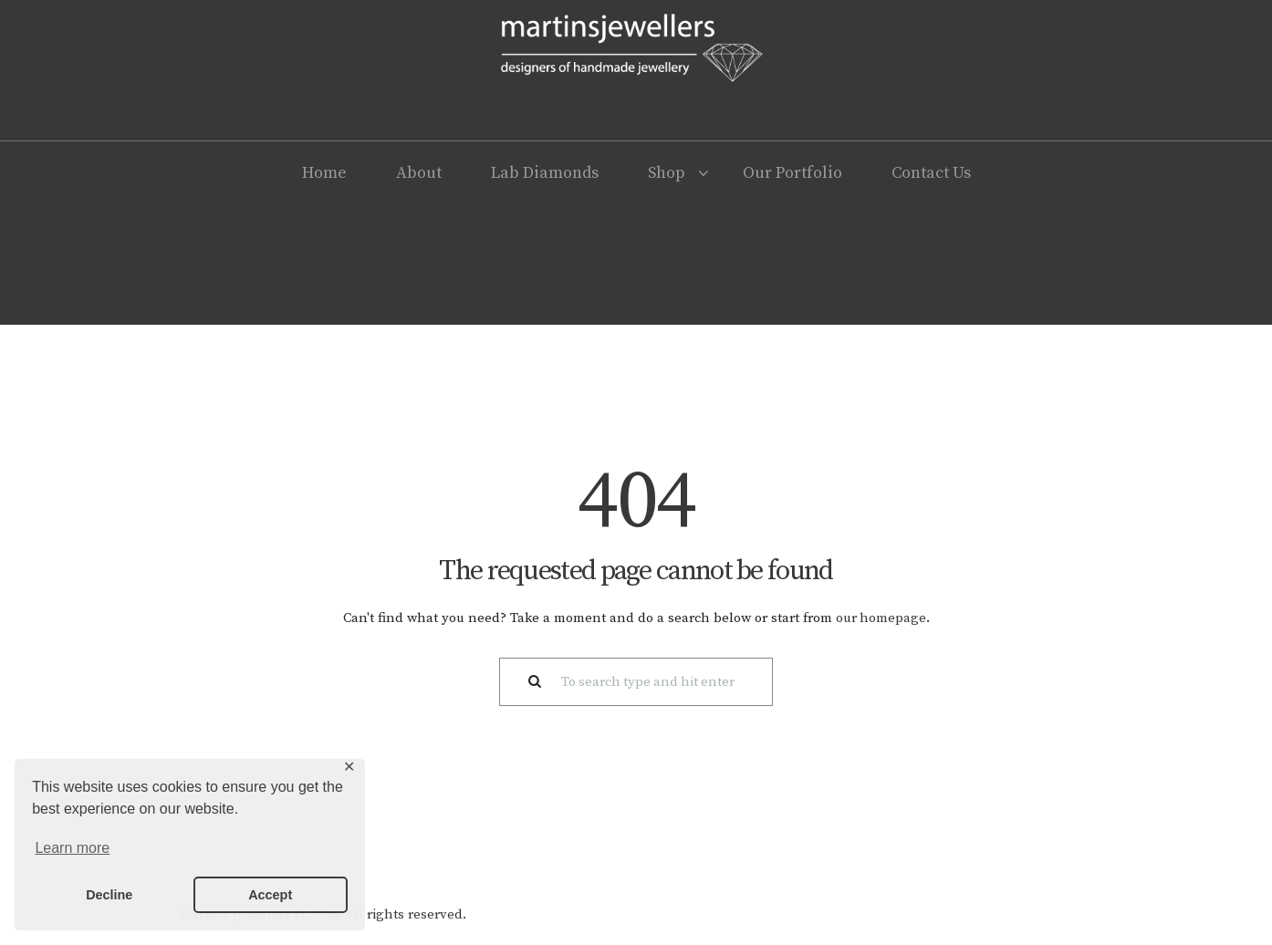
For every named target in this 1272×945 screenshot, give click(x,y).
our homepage (880, 618)
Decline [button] (109, 895)
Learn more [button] (72, 848)
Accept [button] (270, 895)
